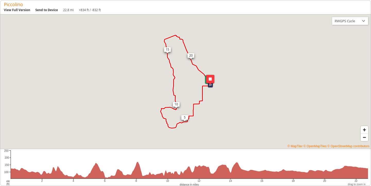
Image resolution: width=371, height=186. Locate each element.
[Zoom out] (364, 137)
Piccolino (13, 4)
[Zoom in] (364, 130)
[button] (210, 85)
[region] (185, 81)
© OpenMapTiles (315, 146)
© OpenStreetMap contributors (348, 146)
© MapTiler (295, 146)
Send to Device (46, 10)
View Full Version (17, 10)
